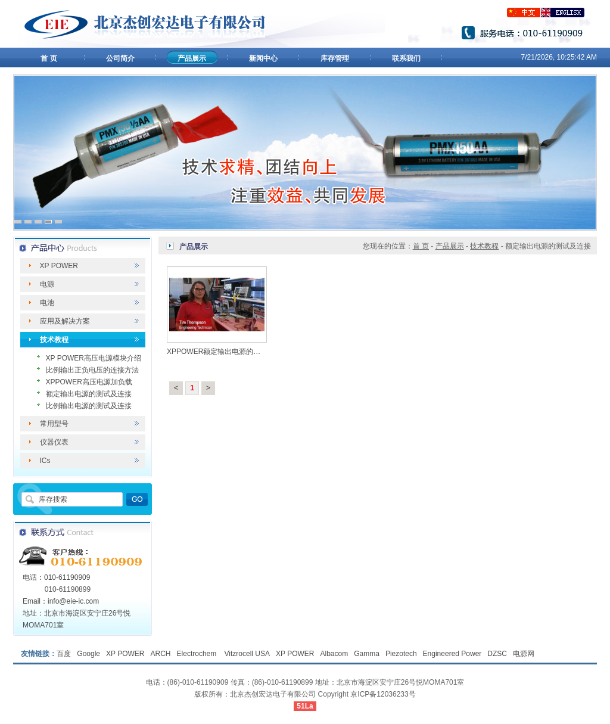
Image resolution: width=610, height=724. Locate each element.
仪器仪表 (54, 442)
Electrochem (198, 654)
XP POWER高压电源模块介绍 (93, 358)
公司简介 (120, 58)
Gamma (366, 654)
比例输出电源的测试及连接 (89, 406)
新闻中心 (263, 58)
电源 (47, 284)
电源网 (523, 654)
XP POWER (59, 266)
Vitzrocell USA (247, 654)
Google (88, 654)
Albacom (334, 654)
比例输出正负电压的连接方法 (92, 370)
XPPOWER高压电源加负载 (89, 382)
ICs (45, 460)
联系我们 (406, 58)
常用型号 (54, 424)
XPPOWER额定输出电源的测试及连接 (228, 351)
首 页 (49, 58)
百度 (64, 654)
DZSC (497, 654)
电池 (47, 303)
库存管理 (334, 58)
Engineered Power (452, 654)
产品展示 (192, 58)
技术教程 (54, 339)
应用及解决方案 (65, 321)
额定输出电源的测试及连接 (89, 394)
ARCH (161, 654)
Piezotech (401, 654)
